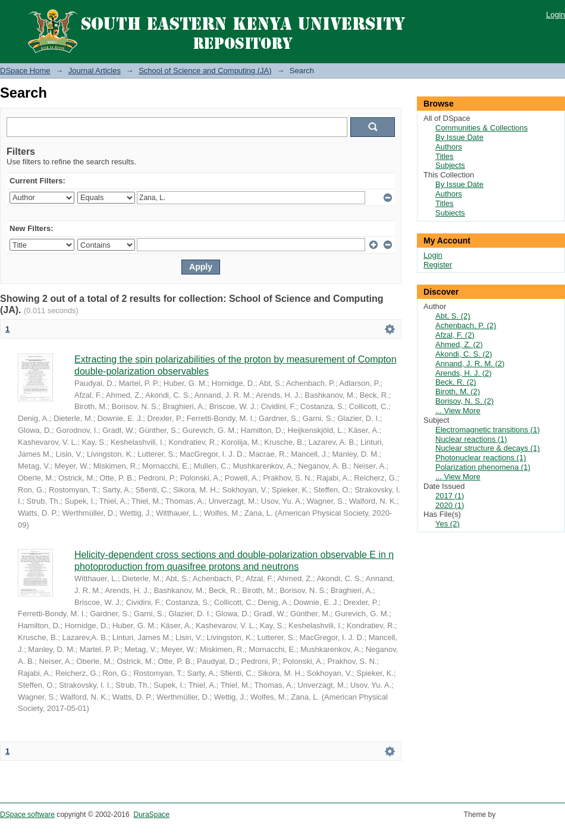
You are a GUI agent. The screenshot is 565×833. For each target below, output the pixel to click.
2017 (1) (449, 495)
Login (555, 14)
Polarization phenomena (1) (483, 467)
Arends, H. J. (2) (463, 373)
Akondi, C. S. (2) (463, 354)
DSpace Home (25, 70)
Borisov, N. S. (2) (464, 401)
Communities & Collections (481, 127)
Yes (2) (447, 523)
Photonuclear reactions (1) (480, 457)
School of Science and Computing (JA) (205, 70)
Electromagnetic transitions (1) (487, 429)
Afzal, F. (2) (455, 334)
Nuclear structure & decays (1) (487, 448)
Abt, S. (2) (452, 315)
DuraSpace (151, 814)
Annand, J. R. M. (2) (469, 363)
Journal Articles (94, 70)
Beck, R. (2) (455, 381)
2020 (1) (449, 505)
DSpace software (27, 814)
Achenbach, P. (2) (465, 325)
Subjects (450, 165)
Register (437, 264)
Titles (444, 156)
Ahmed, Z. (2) (458, 344)
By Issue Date (459, 137)
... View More (458, 410)
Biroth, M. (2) (457, 391)
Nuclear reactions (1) (471, 439)
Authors (448, 146)
